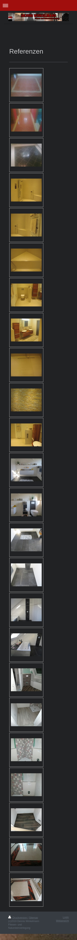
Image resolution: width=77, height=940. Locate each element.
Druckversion (18, 917)
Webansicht (62, 920)
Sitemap (33, 917)
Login (66, 917)
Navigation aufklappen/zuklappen (38, 5)
